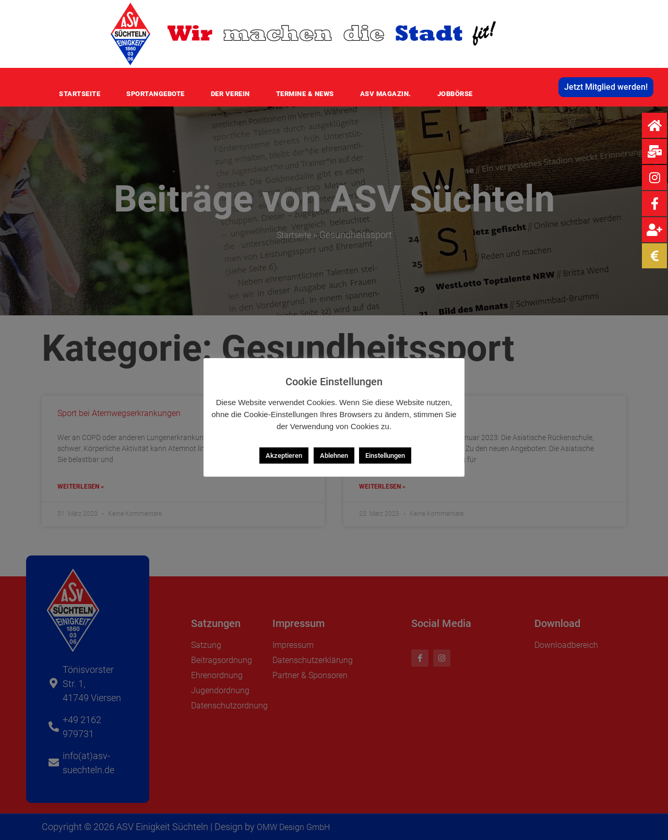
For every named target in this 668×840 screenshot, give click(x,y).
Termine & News (305, 94)
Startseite (79, 94)
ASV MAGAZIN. (385, 94)
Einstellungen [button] (385, 455)
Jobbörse (455, 94)
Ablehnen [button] (334, 455)
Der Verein (230, 94)
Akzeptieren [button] (284, 455)
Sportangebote (155, 94)
